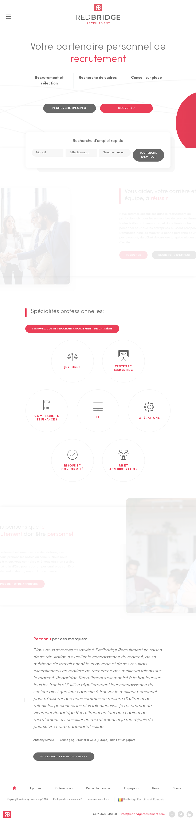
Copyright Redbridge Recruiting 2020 (27, 799)
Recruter (126, 108)
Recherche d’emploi (98, 788)
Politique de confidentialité (67, 799)
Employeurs (131, 788)
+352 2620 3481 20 (105, 814)
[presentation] (25, 700)
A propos (35, 788)
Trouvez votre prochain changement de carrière (72, 328)
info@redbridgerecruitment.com (143, 814)
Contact (178, 788)
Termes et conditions (98, 799)
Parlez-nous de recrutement (64, 756)
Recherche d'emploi (69, 108)
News (155, 788)
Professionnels (64, 788)
